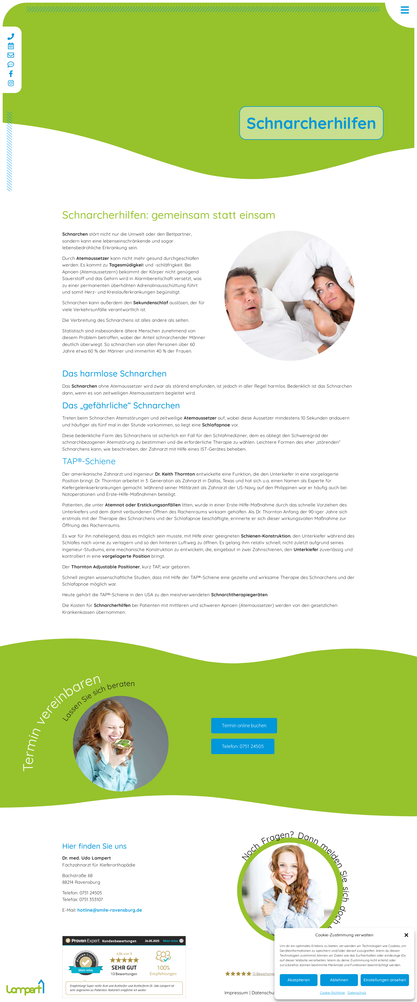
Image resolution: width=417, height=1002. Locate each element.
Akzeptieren (298, 979)
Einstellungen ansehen (385, 979)
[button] (406, 935)
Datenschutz (357, 993)
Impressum (236, 992)
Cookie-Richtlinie (332, 993)
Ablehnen (339, 979)
